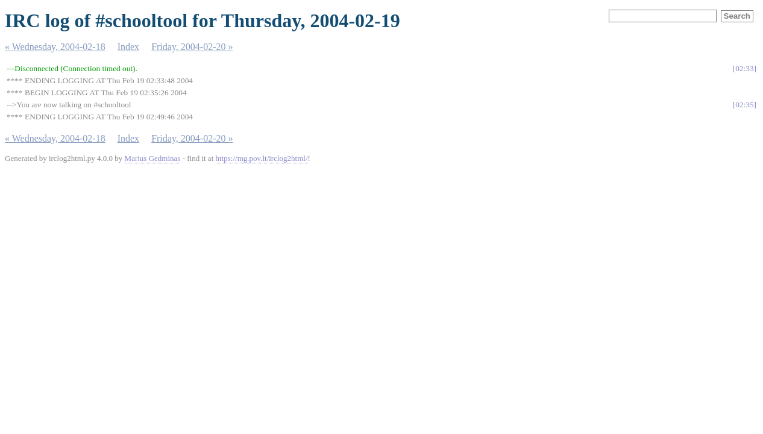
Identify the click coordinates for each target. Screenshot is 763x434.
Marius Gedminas (153, 158)
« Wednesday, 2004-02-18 (55, 47)
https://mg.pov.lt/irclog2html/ (262, 158)
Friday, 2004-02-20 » (192, 47)
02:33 (744, 68)
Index (128, 47)
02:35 (744, 104)
